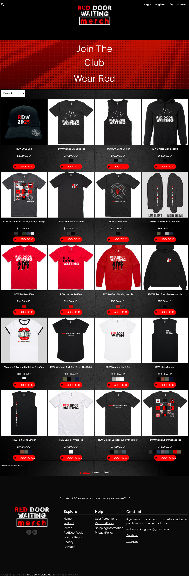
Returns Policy (104, 523)
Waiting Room (73, 537)
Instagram (132, 541)
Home (68, 519)
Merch (68, 528)
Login (147, 4)
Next (86, 472)
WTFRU (69, 523)
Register (160, 4)
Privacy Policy (104, 533)
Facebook (132, 535)
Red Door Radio (73, 533)
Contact (69, 547)
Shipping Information (109, 528)
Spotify (68, 542)
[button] (2, 4)
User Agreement (105, 519)
